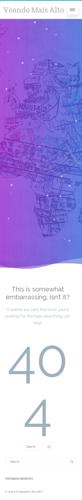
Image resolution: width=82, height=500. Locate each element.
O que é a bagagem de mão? (24, 491)
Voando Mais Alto (33, 10)
